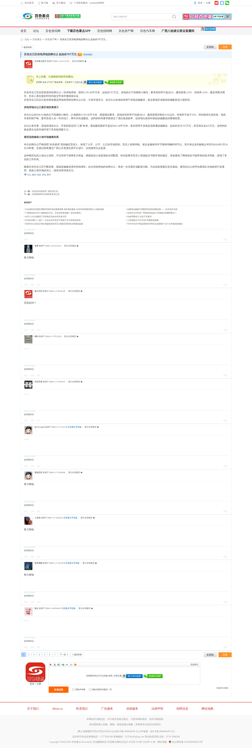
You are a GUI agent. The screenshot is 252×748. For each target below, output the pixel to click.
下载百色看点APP (79, 31)
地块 (39, 175)
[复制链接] (87, 54)
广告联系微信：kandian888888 (89, 3)
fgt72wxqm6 (39, 427)
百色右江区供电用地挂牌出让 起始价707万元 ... (84, 39)
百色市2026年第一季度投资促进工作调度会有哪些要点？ (152, 213)
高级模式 (194, 664)
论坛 (36, 31)
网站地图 (207, 708)
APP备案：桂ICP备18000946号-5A (156, 731)
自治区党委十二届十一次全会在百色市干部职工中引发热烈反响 (53, 220)
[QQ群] (208, 29)
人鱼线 (37, 518)
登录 (200, 3)
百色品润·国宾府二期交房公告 (45, 191)
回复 (26, 239)
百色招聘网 (104, 31)
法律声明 (157, 708)
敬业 (36, 608)
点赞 (32, 285)
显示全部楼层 (78, 61)
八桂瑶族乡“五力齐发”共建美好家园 (143, 220)
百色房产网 (126, 31)
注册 (208, 3)
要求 (49, 175)
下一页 (63, 654)
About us (57, 708)
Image (58, 664)
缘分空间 (38, 291)
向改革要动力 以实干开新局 (139, 216)
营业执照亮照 (152, 736)
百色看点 (22, 39)
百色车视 (38, 382)
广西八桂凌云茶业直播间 (178, 31)
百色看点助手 (40, 61)
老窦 (36, 246)
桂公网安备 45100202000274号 (186, 742)
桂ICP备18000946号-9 (126, 731)
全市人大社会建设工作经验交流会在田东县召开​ (46, 216)
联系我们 (82, 708)
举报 (225, 239)
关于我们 (33, 708)
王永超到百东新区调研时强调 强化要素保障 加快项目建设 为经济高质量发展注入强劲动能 (64, 209)
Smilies (75, 664)
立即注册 (79, 82)
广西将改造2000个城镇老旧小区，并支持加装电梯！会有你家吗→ (54, 213)
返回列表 (28, 47)
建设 (34, 175)
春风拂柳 (38, 563)
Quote (67, 664)
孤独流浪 (38, 472)
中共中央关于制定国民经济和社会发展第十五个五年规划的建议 (155, 224)
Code (71, 664)
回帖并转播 (78, 689)
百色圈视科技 (100, 742)
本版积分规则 (222, 688)
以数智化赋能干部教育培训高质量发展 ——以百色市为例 (152, 209)
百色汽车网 (147, 31)
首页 (23, 31)
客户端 (44, 3)
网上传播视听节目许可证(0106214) (95, 731)
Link (63, 664)
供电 (44, 175)
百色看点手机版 (75, 427)
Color (54, 664)
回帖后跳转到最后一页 (100, 689)
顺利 (36, 336)
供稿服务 (132, 708)
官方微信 (61, 3)
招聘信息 (182, 708)
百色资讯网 (53, 31)
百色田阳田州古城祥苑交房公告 (46, 194)
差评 (38, 285)
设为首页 (29, 3)
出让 (29, 175)
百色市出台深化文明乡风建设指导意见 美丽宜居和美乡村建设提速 (54, 224)
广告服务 (107, 708)
